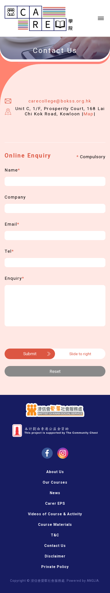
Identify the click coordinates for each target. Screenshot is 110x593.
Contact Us (55, 545)
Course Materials (55, 524)
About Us (55, 472)
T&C (55, 535)
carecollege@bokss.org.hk (59, 101)
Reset (55, 371)
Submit (29, 353)
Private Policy (55, 567)
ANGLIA (93, 580)
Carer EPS (55, 503)
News (55, 493)
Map (88, 113)
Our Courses (55, 482)
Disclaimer (55, 556)
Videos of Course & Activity (55, 514)
